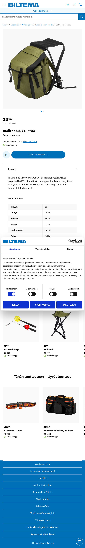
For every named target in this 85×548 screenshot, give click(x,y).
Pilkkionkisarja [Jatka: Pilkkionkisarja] (11, 349)
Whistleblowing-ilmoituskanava (42, 527)
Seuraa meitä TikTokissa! (42, 534)
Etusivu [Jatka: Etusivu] (5, 25)
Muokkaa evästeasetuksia (42, 513)
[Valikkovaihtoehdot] (4, 5)
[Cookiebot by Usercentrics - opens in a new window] (70, 241)
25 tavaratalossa (30, 141)
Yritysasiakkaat (42, 520)
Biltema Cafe (42, 506)
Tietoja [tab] (70, 249)
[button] (42, 10)
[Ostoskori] (80, 5)
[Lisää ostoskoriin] (6, 154)
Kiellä (15, 305)
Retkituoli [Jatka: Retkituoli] (48, 349)
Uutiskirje (42, 478)
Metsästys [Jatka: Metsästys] (26, 25)
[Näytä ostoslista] (74, 5)
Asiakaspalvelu (42, 464)
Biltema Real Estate (42, 492)
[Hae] (81, 16)
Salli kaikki (69, 305)
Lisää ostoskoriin (38, 154)
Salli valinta (42, 305)
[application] (79, 542)
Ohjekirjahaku (42, 499)
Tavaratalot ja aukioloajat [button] (42, 471)
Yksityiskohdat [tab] (42, 249)
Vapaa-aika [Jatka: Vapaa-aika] (15, 25)
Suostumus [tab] (14, 249)
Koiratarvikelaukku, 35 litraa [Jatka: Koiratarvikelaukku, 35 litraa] (58, 430)
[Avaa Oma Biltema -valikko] (68, 5)
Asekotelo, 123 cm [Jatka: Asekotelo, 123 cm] (13, 430)
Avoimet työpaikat (42, 485)
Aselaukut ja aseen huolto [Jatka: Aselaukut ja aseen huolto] (42, 25)
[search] (42, 16)
